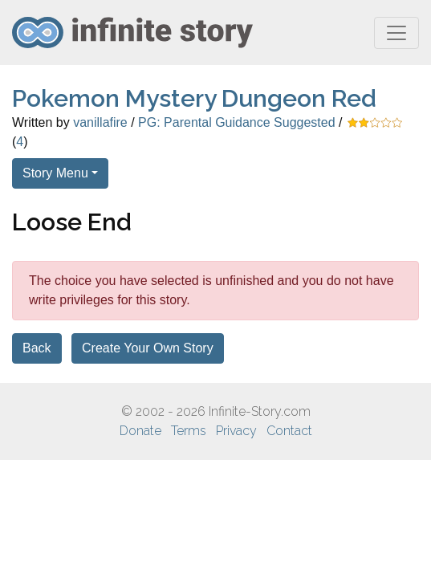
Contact (289, 430)
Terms (188, 430)
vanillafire (100, 122)
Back (36, 348)
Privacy (236, 430)
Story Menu (55, 173)
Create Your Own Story (147, 348)
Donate (140, 430)
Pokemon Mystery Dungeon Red (194, 98)
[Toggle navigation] (396, 33)
